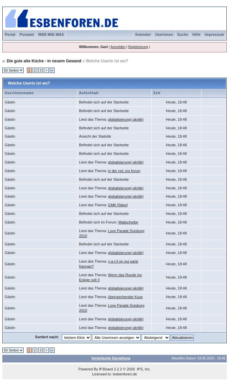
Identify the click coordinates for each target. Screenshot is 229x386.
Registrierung (138, 47)
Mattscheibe (128, 222)
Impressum (214, 34)
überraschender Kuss (125, 297)
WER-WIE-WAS (51, 34)
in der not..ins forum (124, 171)
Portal (10, 34)
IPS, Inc (143, 369)
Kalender (143, 34)
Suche (182, 34)
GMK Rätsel (118, 205)
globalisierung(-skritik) (126, 119)
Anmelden (118, 47)
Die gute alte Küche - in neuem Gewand (44, 61)
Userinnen (164, 34)
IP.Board (106, 369)
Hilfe (196, 34)
